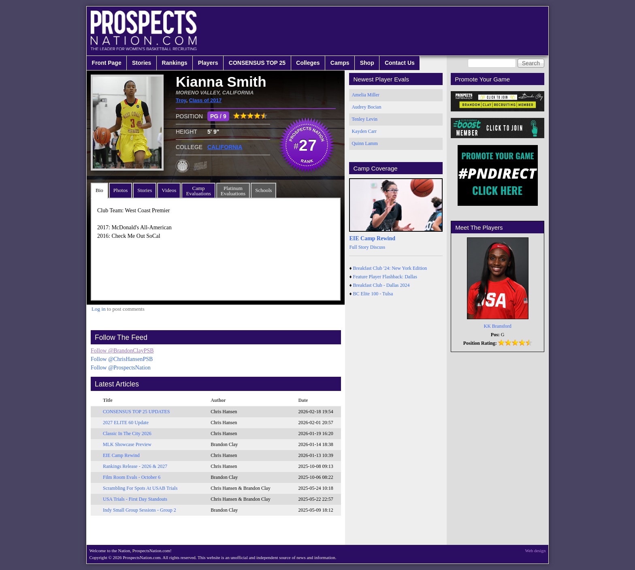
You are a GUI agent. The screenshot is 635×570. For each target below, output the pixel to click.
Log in (99, 309)
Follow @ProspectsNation (121, 368)
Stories (141, 63)
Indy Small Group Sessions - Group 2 (139, 510)
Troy (181, 100)
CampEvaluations (198, 190)
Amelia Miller (365, 95)
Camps (339, 63)
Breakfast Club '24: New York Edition (390, 268)
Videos (169, 190)
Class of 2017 (205, 100)
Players (208, 63)
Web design (535, 550)
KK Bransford (497, 326)
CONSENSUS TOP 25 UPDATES (136, 411)
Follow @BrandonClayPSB (122, 351)
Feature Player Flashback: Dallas (385, 277)
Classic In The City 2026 (127, 433)
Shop (367, 63)
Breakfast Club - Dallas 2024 (381, 285)
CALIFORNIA (224, 147)
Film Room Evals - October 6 (131, 477)
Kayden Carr (364, 131)
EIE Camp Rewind (121, 455)
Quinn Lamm (364, 143)
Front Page (106, 63)
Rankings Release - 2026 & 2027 (135, 466)
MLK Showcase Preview (127, 444)
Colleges (308, 63)
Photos (120, 190)
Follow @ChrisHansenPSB (122, 359)
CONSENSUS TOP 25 (257, 63)
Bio (99, 190)
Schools (263, 190)
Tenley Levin (364, 119)
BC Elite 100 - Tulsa (373, 294)
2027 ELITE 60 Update (126, 422)
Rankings (175, 63)
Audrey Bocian (366, 107)
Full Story (359, 247)
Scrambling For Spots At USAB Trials (140, 488)
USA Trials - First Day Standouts (135, 499)
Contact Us (400, 63)
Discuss (377, 247)
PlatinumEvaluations (233, 190)
